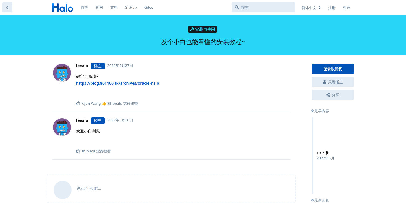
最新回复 (320, 200)
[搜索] (263, 7)
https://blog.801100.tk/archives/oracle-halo (117, 83)
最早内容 (320, 110)
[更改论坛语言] (311, 8)
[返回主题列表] (7, 7)
